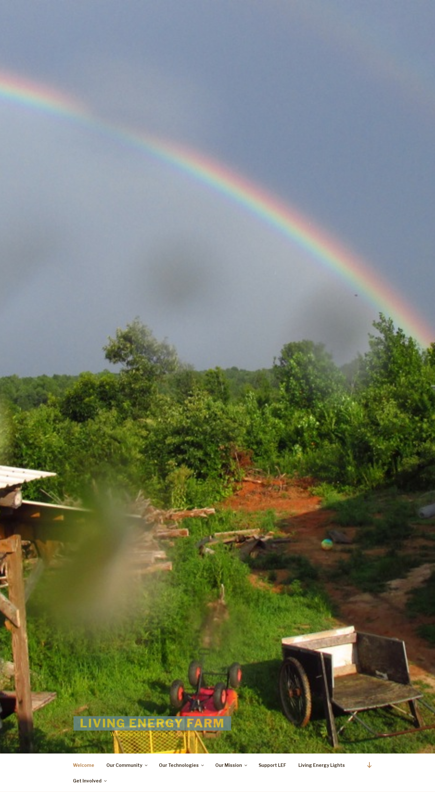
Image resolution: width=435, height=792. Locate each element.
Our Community (127, 765)
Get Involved (90, 780)
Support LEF (272, 765)
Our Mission (231, 765)
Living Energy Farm (152, 723)
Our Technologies (182, 765)
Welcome (83, 765)
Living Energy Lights (321, 765)
